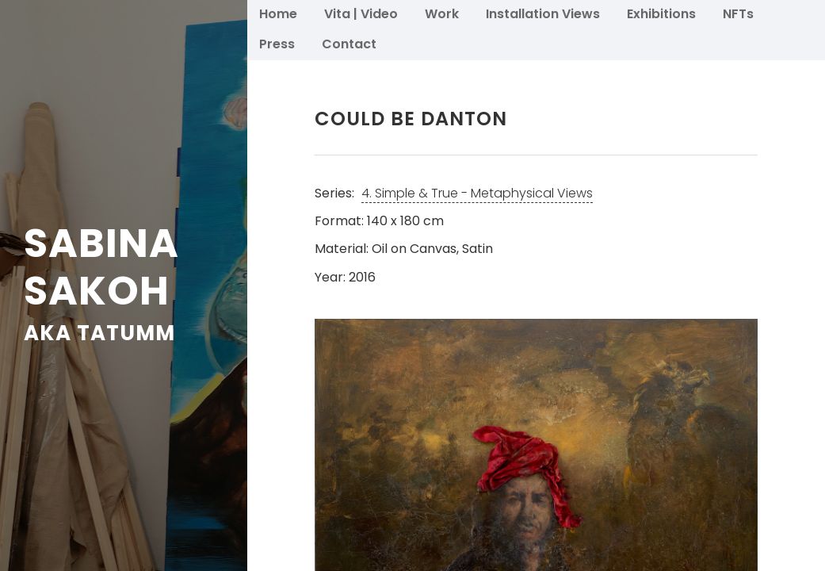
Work (442, 13)
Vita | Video (361, 13)
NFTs (738, 13)
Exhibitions (661, 13)
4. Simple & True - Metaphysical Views (477, 193)
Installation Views (543, 13)
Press (277, 43)
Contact (349, 43)
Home (278, 13)
